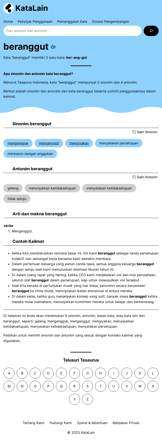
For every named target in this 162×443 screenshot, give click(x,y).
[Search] (151, 31)
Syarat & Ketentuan (92, 423)
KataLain (31, 8)
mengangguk (18, 143)
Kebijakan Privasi (126, 423)
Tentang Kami (33, 423)
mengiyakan (79, 143)
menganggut (49, 143)
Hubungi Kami (61, 423)
